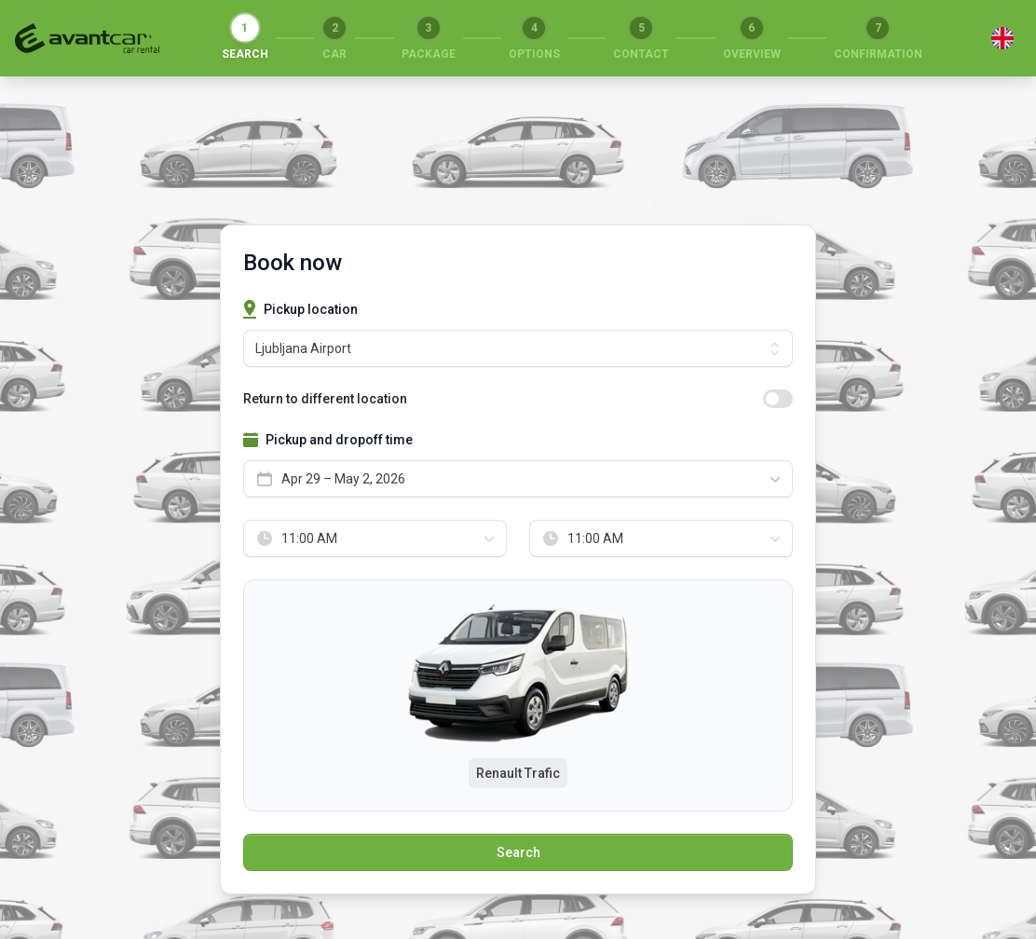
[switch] (778, 398)
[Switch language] (1002, 38)
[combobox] (518, 478)
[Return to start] (87, 38)
